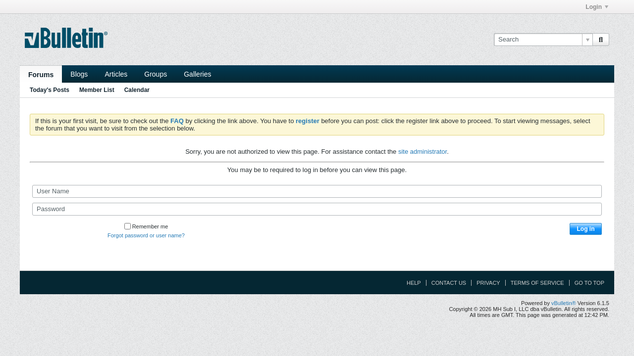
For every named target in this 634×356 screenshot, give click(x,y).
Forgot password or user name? (146, 235)
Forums (40, 75)
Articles (116, 74)
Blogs (79, 74)
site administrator (422, 151)
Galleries (197, 74)
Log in (586, 228)
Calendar (137, 90)
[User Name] (317, 191)
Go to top (589, 283)
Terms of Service (537, 283)
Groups (155, 74)
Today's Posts (49, 90)
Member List (96, 90)
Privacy (488, 283)
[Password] (317, 209)
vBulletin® (563, 303)
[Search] (543, 39)
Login (596, 6)
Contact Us (449, 283)
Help (414, 283)
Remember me (146, 226)
